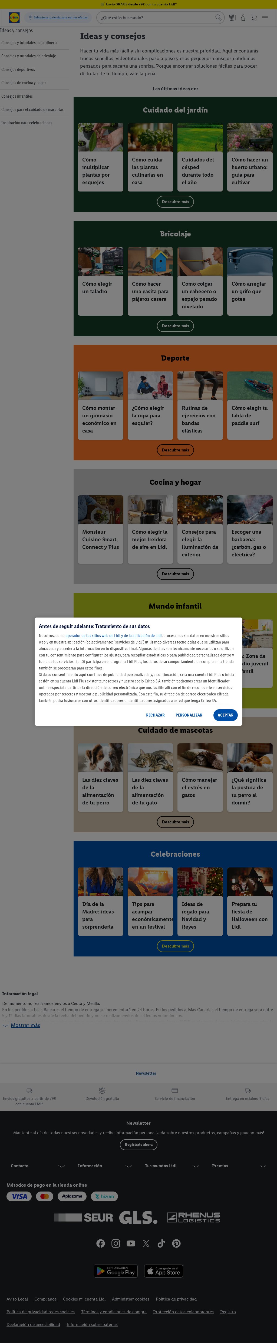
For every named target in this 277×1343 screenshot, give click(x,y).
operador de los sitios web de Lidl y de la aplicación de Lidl (113, 635)
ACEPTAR (225, 715)
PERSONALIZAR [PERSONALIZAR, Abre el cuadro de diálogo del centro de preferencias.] (189, 715)
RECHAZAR (155, 715)
